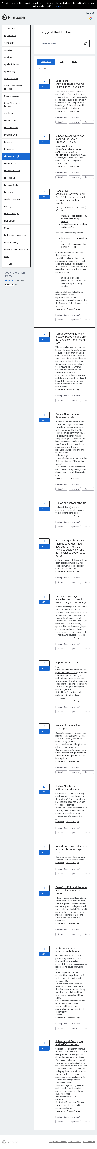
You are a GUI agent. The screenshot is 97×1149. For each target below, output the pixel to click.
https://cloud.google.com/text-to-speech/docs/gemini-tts (71, 671)
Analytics (8, 50)
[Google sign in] (90, 18)
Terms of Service (74, 1142)
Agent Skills (9, 43)
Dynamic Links (10, 135)
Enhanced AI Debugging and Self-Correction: (69, 1043)
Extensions (9, 149)
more (63, 306)
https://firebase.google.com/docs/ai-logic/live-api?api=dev (74, 219)
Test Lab (8, 264)
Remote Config (11, 242)
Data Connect (10, 120)
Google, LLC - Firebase (58, 1142)
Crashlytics (9, 113)
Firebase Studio (11, 185)
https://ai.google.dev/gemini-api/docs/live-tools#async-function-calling (68, 152)
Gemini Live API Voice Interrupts (67, 727)
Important (76, 122)
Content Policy (89, 1142)
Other (7, 228)
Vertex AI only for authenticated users (67, 788)
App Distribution (11, 64)
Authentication (11, 78)
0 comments (60, 111)
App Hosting (9, 71)
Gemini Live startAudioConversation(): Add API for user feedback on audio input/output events (70, 197)
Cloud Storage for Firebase (12, 104)
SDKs (6, 256)
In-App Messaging (12, 213)
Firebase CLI (10, 163)
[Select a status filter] (49, 69)
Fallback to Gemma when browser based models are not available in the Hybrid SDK (70, 338)
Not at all (63, 122)
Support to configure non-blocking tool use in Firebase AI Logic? (70, 139)
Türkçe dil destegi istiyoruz (70, 503)
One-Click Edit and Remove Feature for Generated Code (71, 890)
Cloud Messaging (11, 96)
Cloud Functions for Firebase (13, 87)
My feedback (10, 35)
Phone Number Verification (16, 249)
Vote (44, 87)
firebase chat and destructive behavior (67, 950)
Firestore (8, 192)
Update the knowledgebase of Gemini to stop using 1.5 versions (70, 84)
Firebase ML (9, 178)
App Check (9, 57)
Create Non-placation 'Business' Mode (67, 416)
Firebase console (12, 170)
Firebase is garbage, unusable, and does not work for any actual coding (70, 599)
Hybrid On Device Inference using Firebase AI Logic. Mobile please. (71, 849)
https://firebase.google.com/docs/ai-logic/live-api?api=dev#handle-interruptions (70, 756)
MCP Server (9, 221)
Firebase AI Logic (12, 156)
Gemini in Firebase (12, 199)
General (9, 280)
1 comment (59, 478)
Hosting (7, 206)
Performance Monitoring (15, 235)
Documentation (11, 127)
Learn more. (59, 6)
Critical (89, 122)
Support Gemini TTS (66, 662)
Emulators (9, 142)
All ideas (12, 28)
